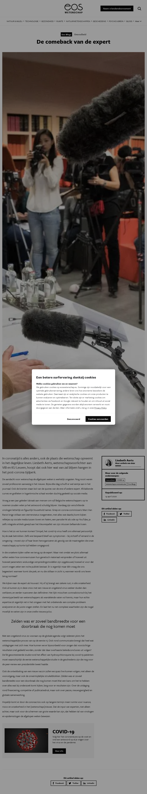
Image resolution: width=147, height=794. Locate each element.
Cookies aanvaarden (98, 419)
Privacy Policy (100, 407)
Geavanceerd (73, 419)
